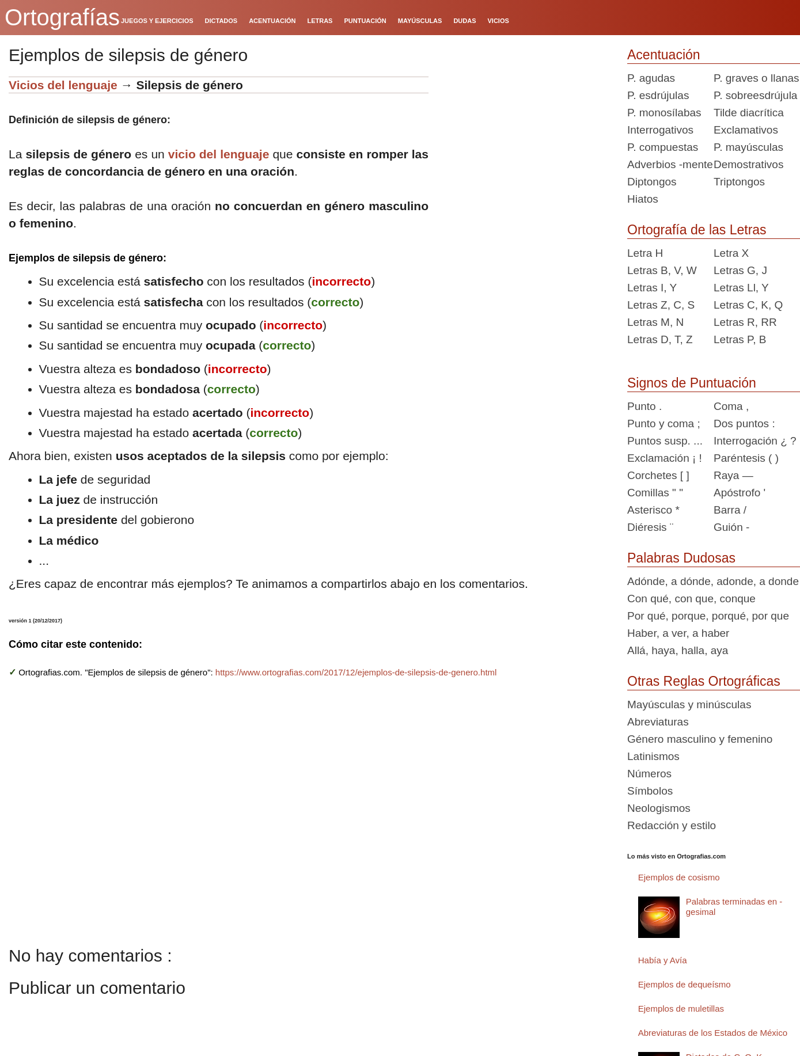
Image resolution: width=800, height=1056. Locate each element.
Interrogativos (660, 130)
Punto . (644, 406)
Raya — (733, 475)
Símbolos (650, 791)
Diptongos (652, 182)
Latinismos (653, 756)
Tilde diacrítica (749, 113)
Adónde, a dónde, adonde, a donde (713, 581)
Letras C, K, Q (748, 305)
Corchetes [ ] (658, 475)
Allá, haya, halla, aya (677, 650)
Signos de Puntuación (691, 382)
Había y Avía (662, 960)
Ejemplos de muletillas (681, 1008)
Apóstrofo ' (739, 493)
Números (649, 774)
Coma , (731, 406)
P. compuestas (662, 147)
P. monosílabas (664, 113)
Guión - (731, 527)
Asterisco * (653, 510)
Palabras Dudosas (681, 557)
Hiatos (642, 199)
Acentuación (663, 54)
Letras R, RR (745, 322)
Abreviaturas (658, 722)
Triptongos (739, 182)
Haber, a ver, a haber (678, 633)
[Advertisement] (523, 149)
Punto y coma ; (663, 423)
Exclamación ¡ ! (664, 458)
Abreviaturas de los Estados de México (712, 1033)
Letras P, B (740, 339)
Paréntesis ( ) (746, 458)
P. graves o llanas (756, 78)
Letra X (731, 253)
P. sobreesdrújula (755, 95)
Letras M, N (655, 322)
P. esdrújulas (658, 95)
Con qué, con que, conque (691, 598)
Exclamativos (746, 130)
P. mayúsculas (748, 147)
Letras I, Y (652, 288)
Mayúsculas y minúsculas (689, 704)
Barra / (730, 510)
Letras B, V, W (662, 270)
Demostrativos (748, 164)
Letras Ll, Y (741, 288)
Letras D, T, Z (660, 339)
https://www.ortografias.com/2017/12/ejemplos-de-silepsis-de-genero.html (356, 672)
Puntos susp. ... (665, 441)
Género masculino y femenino (699, 739)
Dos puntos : (744, 423)
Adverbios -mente (670, 164)
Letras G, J (740, 270)
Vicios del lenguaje (63, 85)
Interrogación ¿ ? (755, 441)
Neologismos (659, 808)
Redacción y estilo (671, 825)
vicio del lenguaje (219, 154)
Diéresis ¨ (650, 527)
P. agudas (651, 78)
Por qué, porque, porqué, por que (708, 616)
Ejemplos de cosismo (679, 877)
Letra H (645, 253)
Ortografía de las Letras (697, 229)
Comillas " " (655, 493)
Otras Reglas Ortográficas (703, 681)
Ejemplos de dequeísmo (684, 984)
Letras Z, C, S (661, 305)
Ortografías (62, 17)
